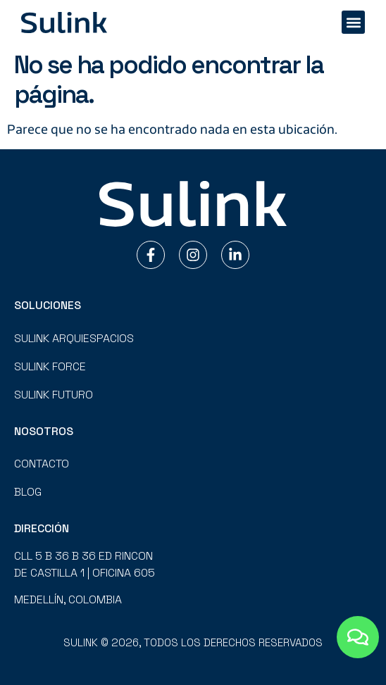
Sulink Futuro (53, 394)
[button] (353, 22)
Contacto (41, 463)
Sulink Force (50, 366)
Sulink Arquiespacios (74, 338)
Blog (28, 491)
